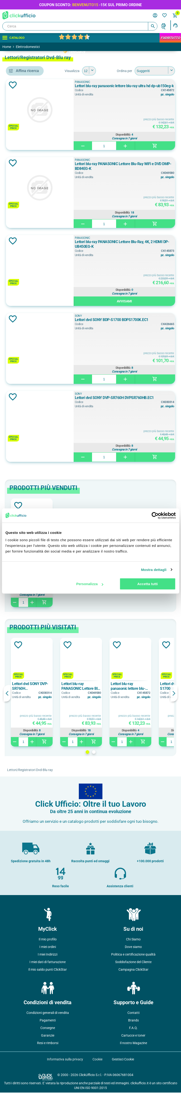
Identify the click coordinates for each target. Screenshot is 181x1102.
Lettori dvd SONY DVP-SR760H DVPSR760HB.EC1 (140, 409)
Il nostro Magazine (133, 1052)
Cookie (97, 1069)
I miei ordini (47, 956)
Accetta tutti (147, 584)
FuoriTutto (170, 38)
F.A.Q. (133, 1037)
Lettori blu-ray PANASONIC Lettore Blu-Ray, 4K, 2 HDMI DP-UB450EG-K (144, 253)
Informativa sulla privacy (65, 1069)
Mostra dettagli (153, 570)
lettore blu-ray (31, 198)
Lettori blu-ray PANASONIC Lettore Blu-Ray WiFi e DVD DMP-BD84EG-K (144, 175)
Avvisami (144, 311)
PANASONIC (30, 259)
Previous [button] (75, 703)
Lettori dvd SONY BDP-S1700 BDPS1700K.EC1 (139, 331)
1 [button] (121, 761)
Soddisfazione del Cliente (133, 971)
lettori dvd (28, 230)
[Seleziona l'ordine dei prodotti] (112, 80)
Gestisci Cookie (123, 1069)
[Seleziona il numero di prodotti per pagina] (168, 71)
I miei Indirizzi (47, 964)
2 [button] (128, 761)
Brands (133, 1030)
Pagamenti (48, 1030)
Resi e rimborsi (47, 1052)
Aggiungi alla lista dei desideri (81, 94)
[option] (100, 702)
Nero (24, 300)
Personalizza (89, 584)
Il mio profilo (48, 949)
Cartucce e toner (133, 1045)
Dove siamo (133, 956)
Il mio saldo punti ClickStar (47, 979)
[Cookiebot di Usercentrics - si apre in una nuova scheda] (155, 515)
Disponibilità (143, 143)
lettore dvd (29, 209)
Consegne (47, 1037)
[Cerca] (79, 26)
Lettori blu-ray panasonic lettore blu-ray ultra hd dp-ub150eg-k (144, 97)
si (22, 329)
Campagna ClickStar (133, 979)
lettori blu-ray (31, 219)
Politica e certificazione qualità (133, 964)
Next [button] (173, 703)
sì (22, 340)
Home (6, 47)
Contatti (133, 1022)
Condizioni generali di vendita (47, 1022)
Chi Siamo (133, 949)
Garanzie (47, 1045)
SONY (25, 270)
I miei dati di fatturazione (47, 971)
